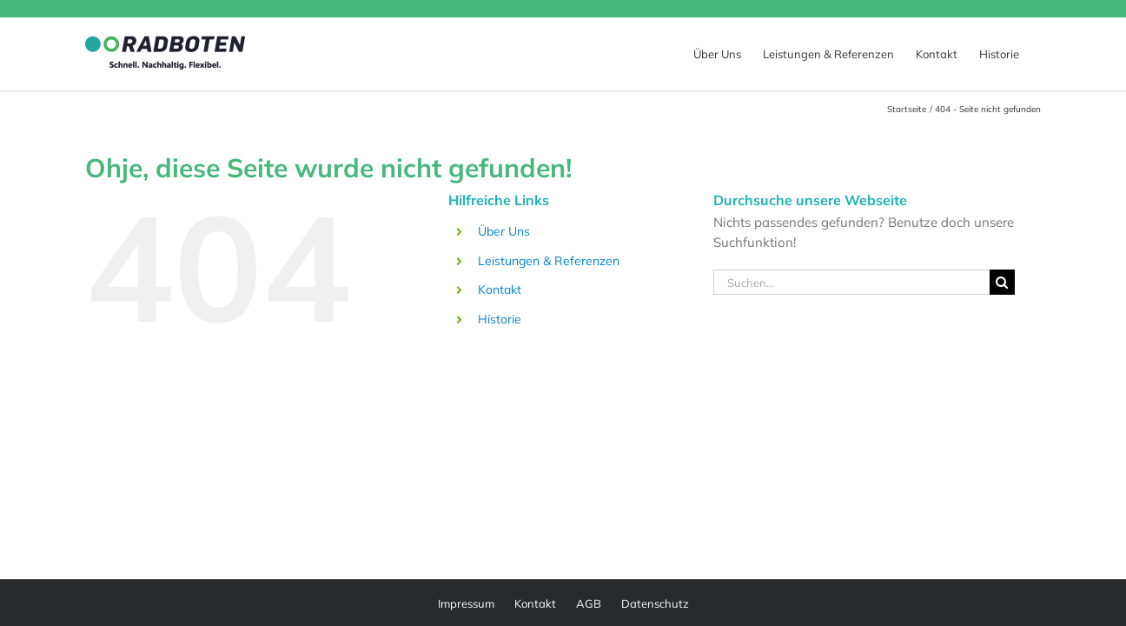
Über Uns (504, 231)
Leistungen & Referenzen (548, 261)
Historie (499, 319)
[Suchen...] (851, 282)
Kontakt (499, 289)
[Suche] (1002, 282)
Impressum (466, 603)
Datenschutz (655, 603)
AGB (588, 603)
